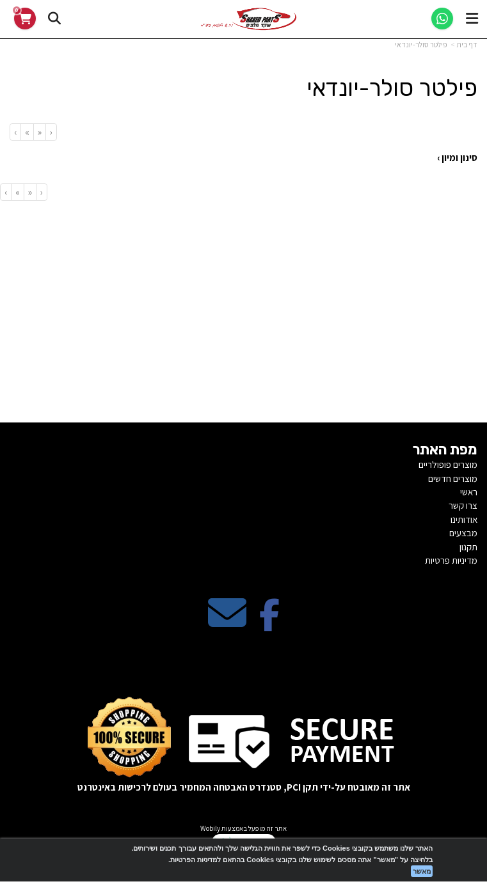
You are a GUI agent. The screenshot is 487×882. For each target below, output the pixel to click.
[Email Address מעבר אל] (227, 623)
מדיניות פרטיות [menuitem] (451, 560)
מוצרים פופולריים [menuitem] (448, 464)
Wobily (210, 828)
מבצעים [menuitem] (463, 533)
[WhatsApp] (442, 18)
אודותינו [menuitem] (464, 519)
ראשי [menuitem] (468, 492)
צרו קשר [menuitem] (463, 505)
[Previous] (39, 132)
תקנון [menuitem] (468, 547)
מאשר (422, 871)
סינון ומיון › (457, 157)
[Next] (26, 132)
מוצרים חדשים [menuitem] (452, 478)
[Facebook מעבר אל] (269, 623)
